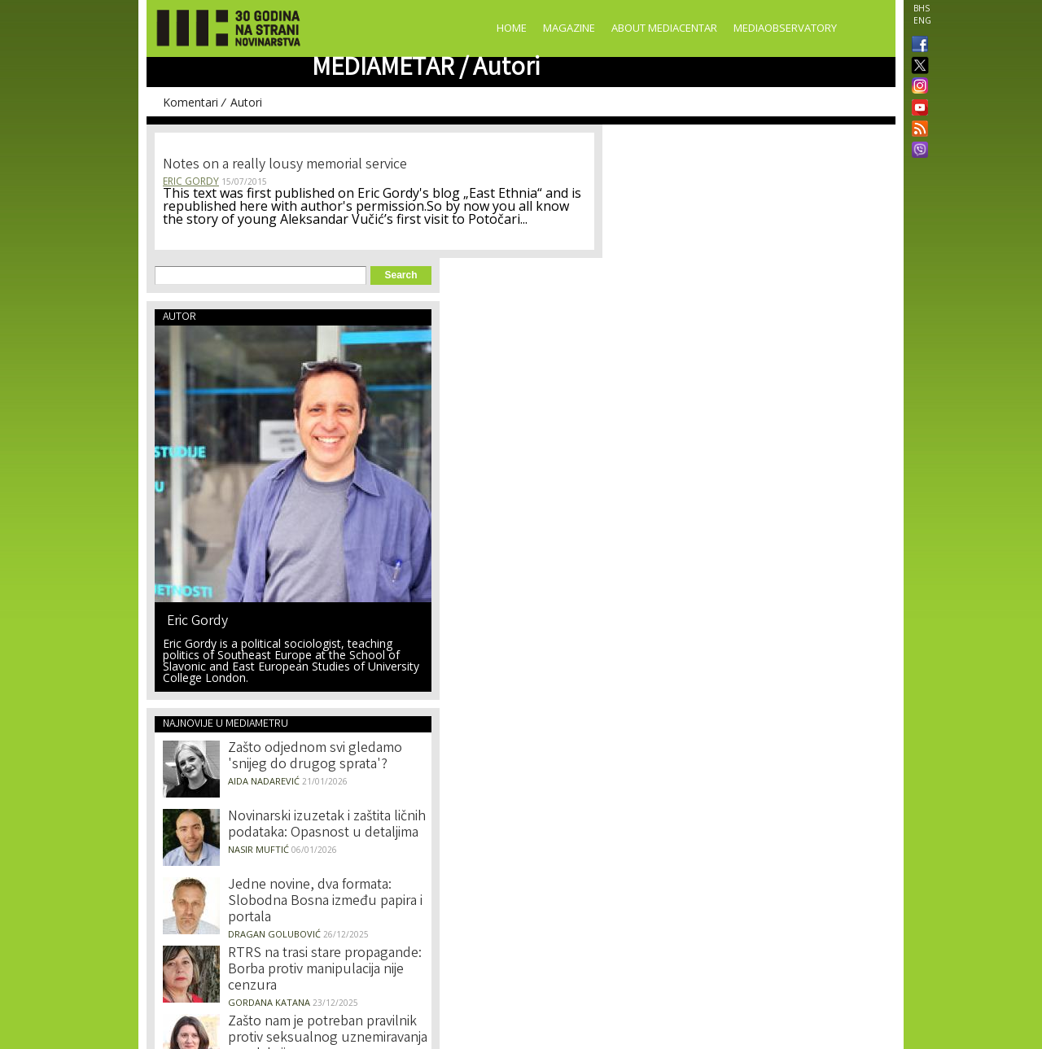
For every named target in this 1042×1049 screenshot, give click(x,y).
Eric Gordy (191, 181)
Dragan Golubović (274, 934)
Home (512, 27)
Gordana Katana (269, 1002)
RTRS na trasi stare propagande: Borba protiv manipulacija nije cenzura (325, 970)
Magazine (569, 27)
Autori (246, 102)
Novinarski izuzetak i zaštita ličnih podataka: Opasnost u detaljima (327, 825)
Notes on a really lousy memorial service (285, 165)
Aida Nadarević (264, 781)
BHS (921, 8)
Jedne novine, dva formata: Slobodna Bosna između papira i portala (325, 902)
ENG (922, 20)
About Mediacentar (664, 27)
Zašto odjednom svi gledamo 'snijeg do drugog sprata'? (315, 757)
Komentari (190, 102)
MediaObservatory (785, 27)
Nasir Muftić (258, 849)
